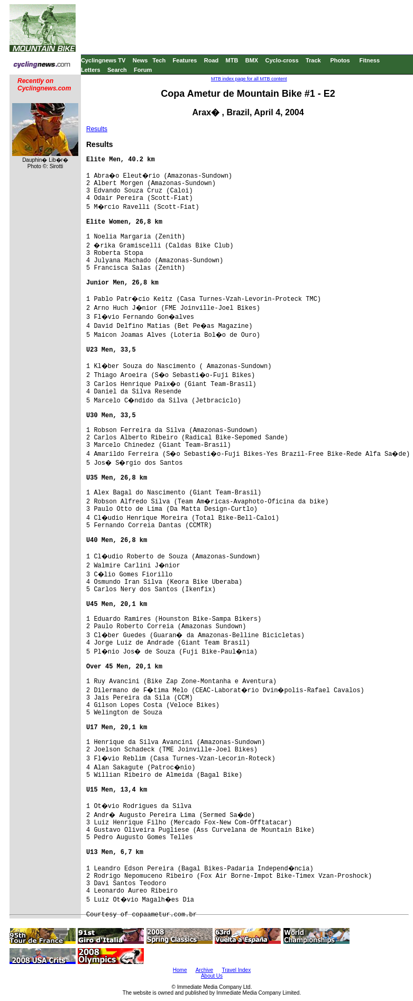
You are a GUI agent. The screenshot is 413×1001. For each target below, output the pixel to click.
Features (185, 60)
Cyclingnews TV (103, 60)
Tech (159, 60)
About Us (212, 976)
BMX (251, 60)
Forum (143, 70)
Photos (340, 60)
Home (180, 970)
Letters (90, 70)
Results (96, 129)
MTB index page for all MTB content (249, 78)
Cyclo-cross (282, 60)
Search (117, 70)
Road (211, 60)
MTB (232, 60)
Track (313, 60)
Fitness (369, 60)
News (140, 60)
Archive (204, 970)
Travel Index (236, 970)
